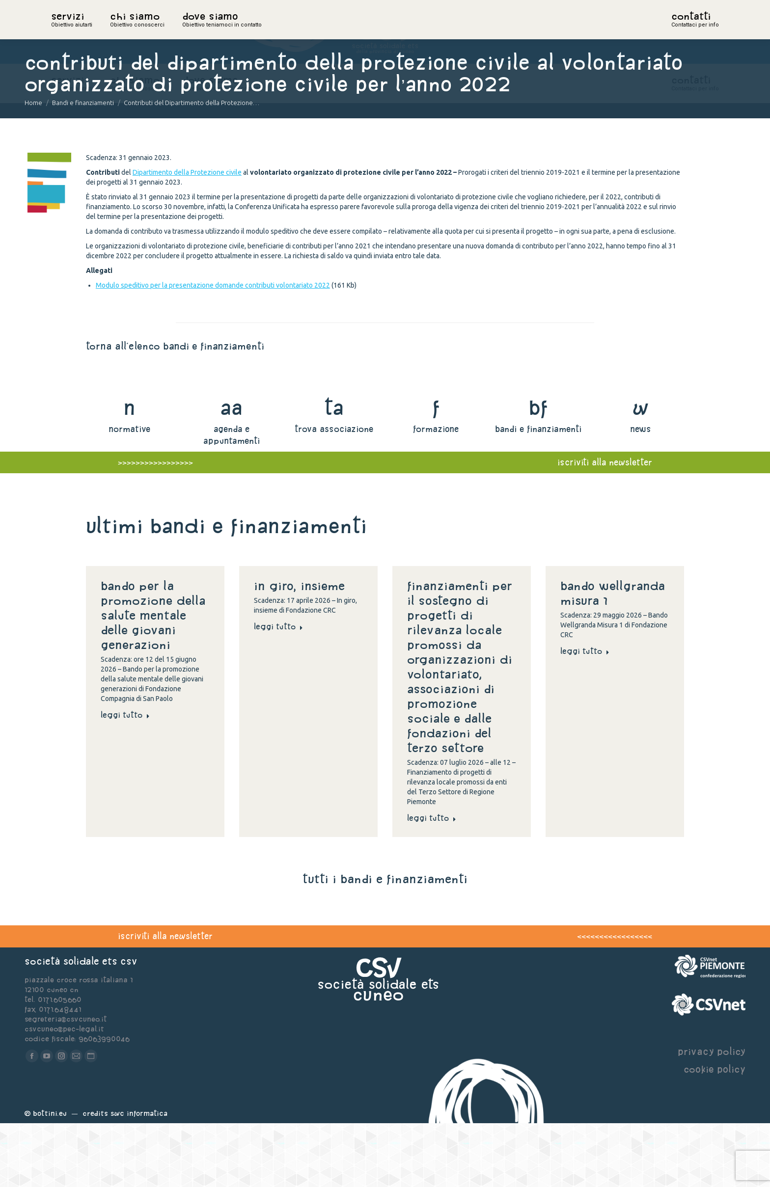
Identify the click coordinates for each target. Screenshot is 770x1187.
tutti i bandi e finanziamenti (385, 942)
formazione (436, 492)
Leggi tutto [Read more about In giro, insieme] (278, 690)
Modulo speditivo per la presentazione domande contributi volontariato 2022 (213, 349)
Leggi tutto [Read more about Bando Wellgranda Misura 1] (584, 715)
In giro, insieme (301, 649)
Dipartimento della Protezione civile (187, 236)
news (640, 492)
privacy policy (711, 1115)
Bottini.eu (50, 1177)
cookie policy (714, 1132)
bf (538, 471)
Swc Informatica (138, 1177)
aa (231, 471)
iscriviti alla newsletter (165, 1000)
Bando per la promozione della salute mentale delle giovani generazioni (153, 679)
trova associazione (334, 492)
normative (129, 492)
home (62, 32)
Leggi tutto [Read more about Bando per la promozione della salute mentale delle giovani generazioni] (125, 778)
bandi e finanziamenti (538, 492)
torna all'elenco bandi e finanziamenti (175, 409)
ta (333, 471)
